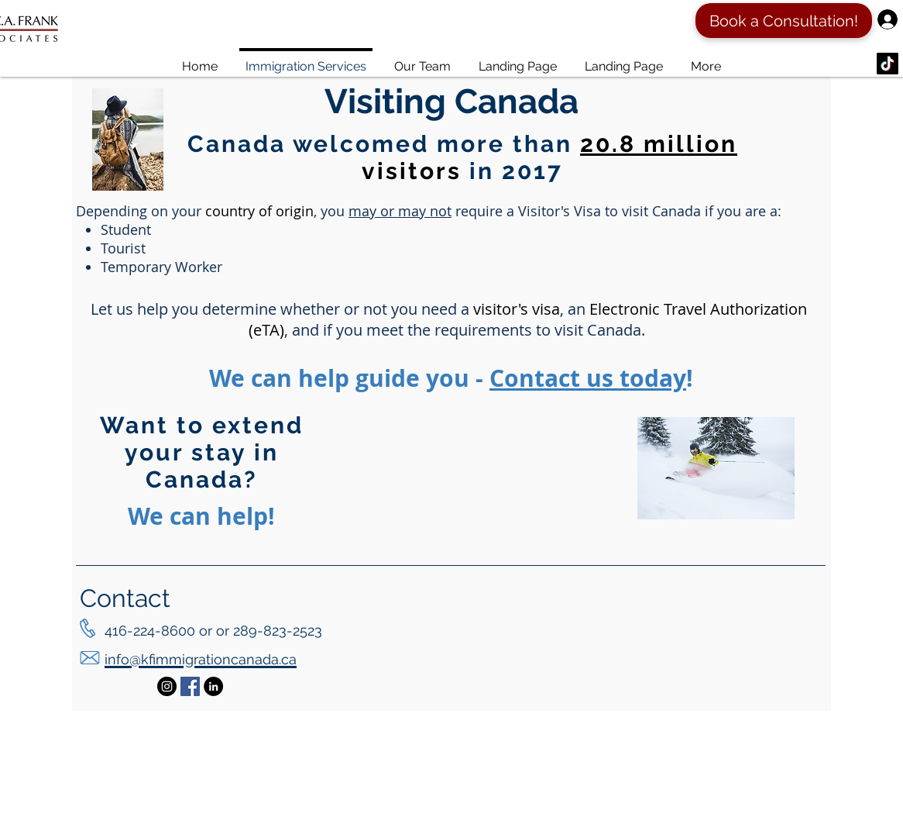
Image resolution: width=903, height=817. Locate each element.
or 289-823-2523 (269, 630)
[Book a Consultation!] (783, 20)
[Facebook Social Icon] (190, 686)
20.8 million (658, 143)
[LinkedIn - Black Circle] (213, 686)
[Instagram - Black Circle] (167, 686)
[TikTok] (887, 63)
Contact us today (587, 378)
